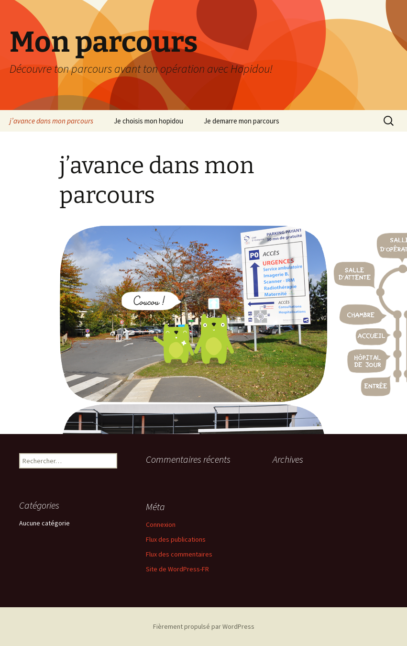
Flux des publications (176, 539)
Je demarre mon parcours (241, 120)
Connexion (161, 524)
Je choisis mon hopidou (148, 120)
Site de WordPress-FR (177, 569)
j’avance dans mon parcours (51, 120)
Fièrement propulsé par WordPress (203, 626)
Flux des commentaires (179, 554)
